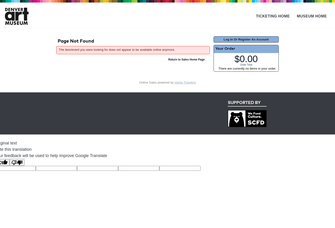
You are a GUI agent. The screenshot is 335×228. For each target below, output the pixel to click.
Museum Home (312, 16)
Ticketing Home (273, 16)
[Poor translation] (17, 162)
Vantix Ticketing (185, 82)
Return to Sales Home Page (186, 59)
